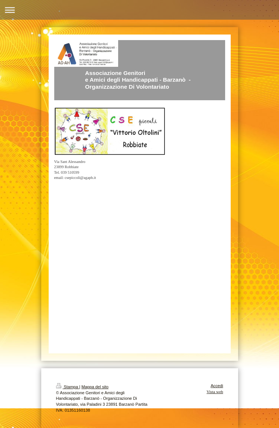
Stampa (68, 387)
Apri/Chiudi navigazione (139, 10)
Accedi (217, 385)
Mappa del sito (94, 387)
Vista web (215, 391)
